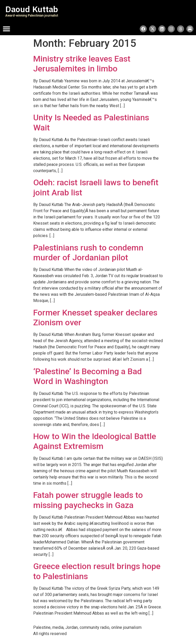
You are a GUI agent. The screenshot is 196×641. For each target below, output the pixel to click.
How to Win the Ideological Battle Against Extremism (94, 441)
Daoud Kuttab (31, 9)
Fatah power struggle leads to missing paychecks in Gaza (88, 500)
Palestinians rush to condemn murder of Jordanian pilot (88, 252)
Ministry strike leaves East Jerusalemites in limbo (81, 63)
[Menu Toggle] (6, 29)
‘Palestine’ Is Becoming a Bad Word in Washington (87, 376)
